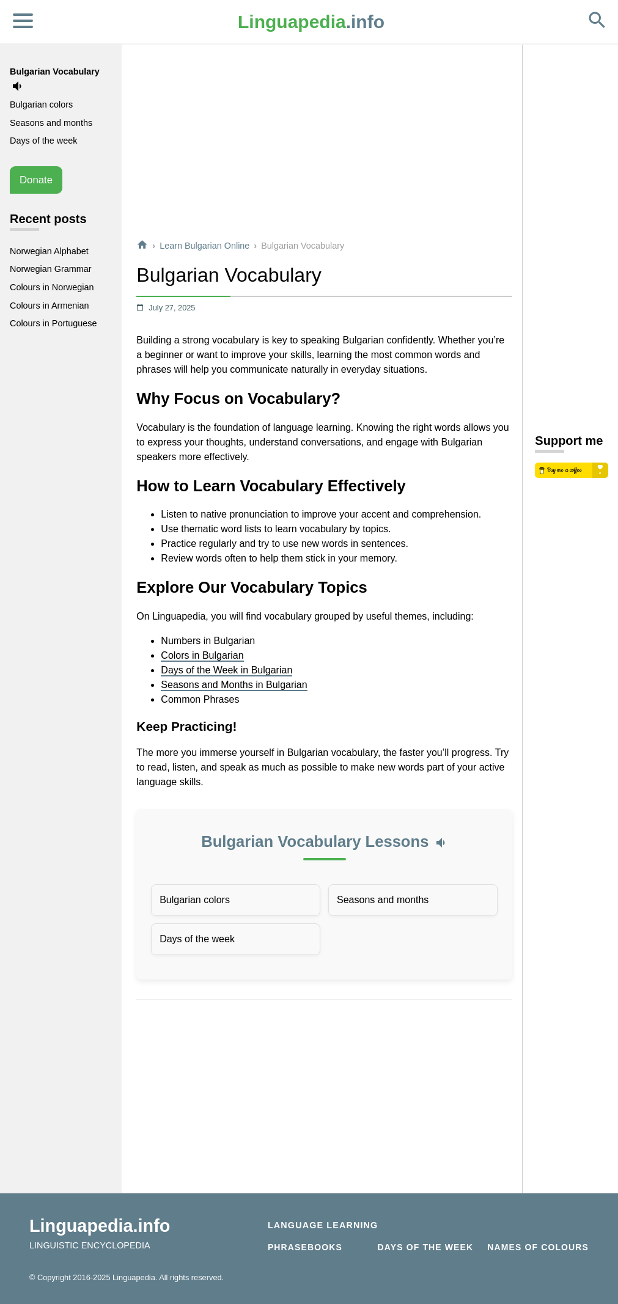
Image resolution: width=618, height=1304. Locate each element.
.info (311, 22)
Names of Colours (538, 1247)
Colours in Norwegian (52, 287)
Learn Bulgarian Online (204, 246)
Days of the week (197, 939)
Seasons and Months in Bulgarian (234, 684)
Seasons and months (383, 900)
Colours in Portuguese (53, 323)
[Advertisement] (324, 143)
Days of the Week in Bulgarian (226, 670)
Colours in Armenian (49, 305)
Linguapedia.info (99, 1226)
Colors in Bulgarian (202, 655)
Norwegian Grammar (51, 269)
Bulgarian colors (195, 900)
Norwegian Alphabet (49, 251)
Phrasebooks (305, 1247)
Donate (36, 180)
